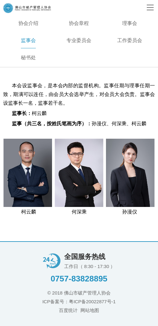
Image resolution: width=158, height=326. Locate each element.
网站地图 (89, 310)
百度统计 (68, 310)
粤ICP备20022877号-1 (92, 301)
